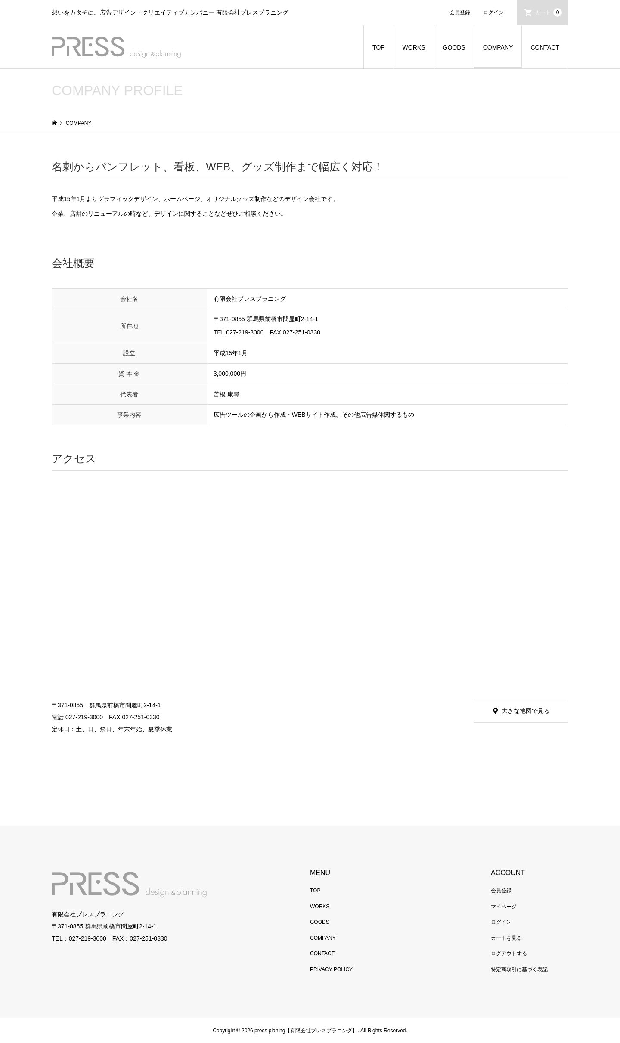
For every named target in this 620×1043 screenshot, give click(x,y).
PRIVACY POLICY (331, 969)
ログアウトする (509, 953)
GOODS (454, 47)
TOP (378, 47)
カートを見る (506, 938)
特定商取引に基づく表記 (519, 969)
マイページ (504, 907)
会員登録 (460, 12)
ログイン (493, 12)
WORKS (414, 47)
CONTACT (544, 47)
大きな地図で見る (526, 710)
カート (548, 12)
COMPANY (498, 47)
